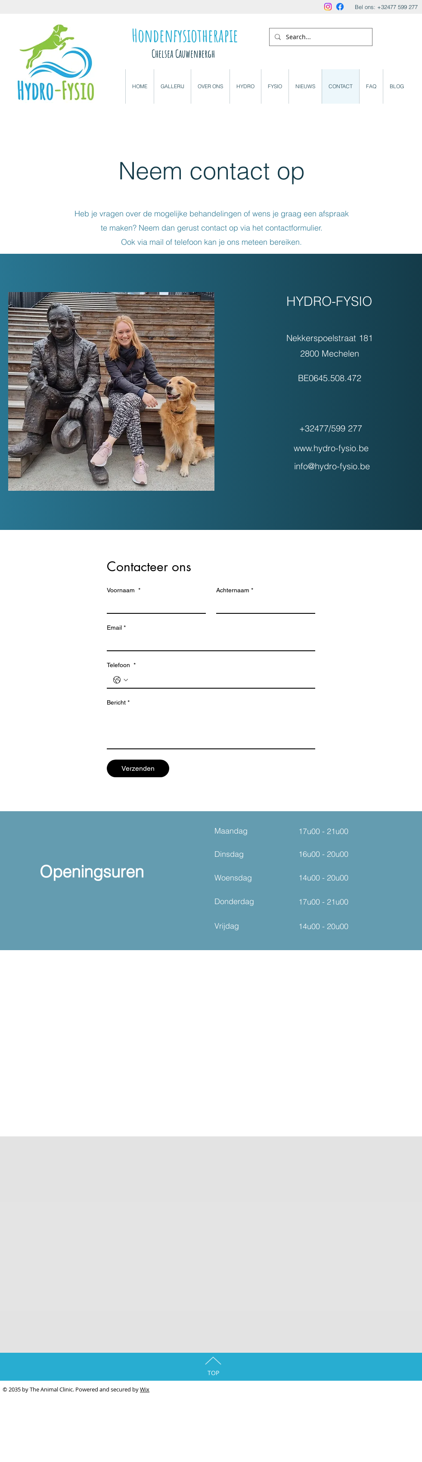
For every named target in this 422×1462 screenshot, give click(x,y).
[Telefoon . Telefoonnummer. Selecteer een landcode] (120, 680)
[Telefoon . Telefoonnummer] (219, 680)
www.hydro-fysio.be (331, 448)
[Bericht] (211, 729)
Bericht (118, 702)
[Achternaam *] (263, 605)
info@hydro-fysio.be (332, 466)
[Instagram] (328, 7)
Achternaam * (234, 590)
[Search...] (320, 37)
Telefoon (121, 665)
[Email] (208, 642)
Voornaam (123, 590)
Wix (144, 1389)
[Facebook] (340, 7)
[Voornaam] (154, 605)
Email (116, 627)
